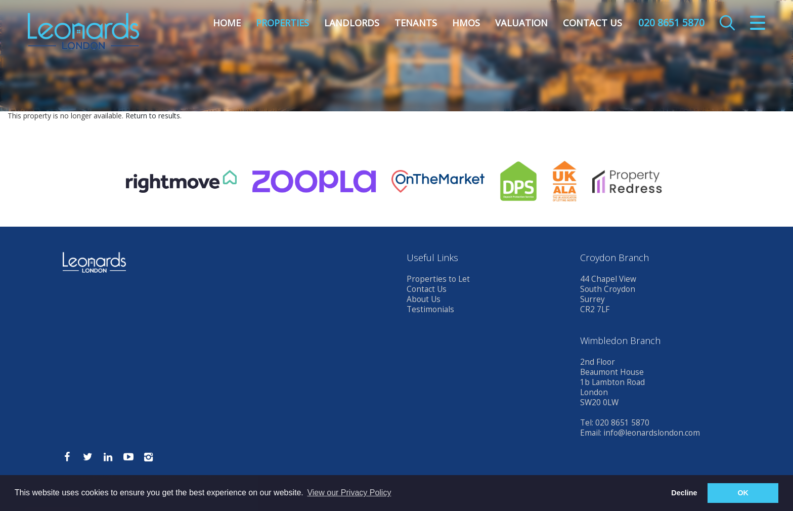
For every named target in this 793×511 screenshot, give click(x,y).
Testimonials (430, 309)
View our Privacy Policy (349, 492)
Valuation (521, 23)
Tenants (415, 23)
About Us (423, 299)
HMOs (466, 23)
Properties (282, 23)
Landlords (351, 23)
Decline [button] (684, 493)
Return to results (152, 115)
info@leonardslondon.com (651, 433)
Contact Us (592, 23)
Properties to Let (438, 279)
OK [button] (742, 493)
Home (227, 23)
